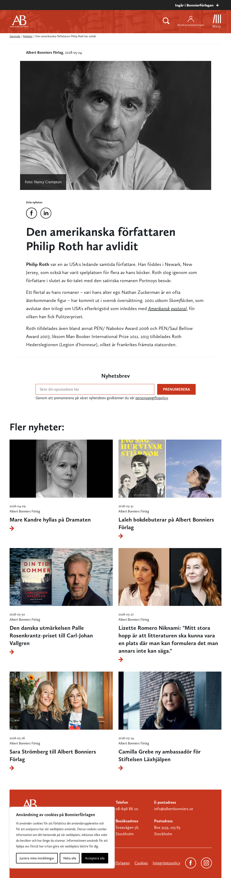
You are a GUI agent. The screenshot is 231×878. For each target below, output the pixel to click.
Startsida (15, 36)
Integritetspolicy (166, 863)
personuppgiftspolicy (151, 398)
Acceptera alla (95, 858)
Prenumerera (176, 389)
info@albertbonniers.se (173, 808)
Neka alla (69, 858)
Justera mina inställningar (37, 858)
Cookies (141, 863)
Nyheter (27, 36)
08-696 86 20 (127, 808)
